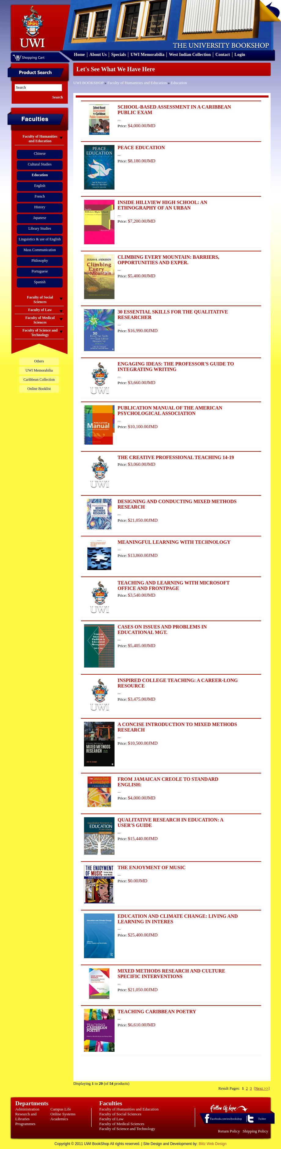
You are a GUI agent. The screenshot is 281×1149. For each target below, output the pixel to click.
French (40, 196)
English (40, 185)
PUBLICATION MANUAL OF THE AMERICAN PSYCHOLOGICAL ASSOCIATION (170, 410)
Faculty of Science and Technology (127, 1128)
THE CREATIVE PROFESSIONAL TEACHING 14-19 (176, 457)
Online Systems (62, 1114)
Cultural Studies (40, 164)
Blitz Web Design (213, 1144)
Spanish (40, 282)
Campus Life (60, 1109)
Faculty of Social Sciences (120, 1114)
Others (39, 361)
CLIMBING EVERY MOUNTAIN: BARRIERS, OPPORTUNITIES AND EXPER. (168, 259)
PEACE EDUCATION (141, 147)
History (39, 207)
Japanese (39, 218)
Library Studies (39, 228)
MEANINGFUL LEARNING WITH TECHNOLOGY (174, 542)
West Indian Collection (190, 54)
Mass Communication (40, 250)
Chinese (40, 153)
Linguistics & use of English (39, 239)
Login (240, 54)
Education (179, 82)
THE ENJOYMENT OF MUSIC (152, 867)
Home (79, 54)
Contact (222, 54)
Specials (118, 54)
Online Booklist (39, 389)
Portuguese (39, 271)
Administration (27, 1109)
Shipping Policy (255, 1131)
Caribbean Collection (39, 379)
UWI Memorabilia (147, 54)
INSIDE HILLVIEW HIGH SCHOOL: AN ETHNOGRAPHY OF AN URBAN (162, 205)
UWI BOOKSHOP (88, 82)
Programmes (25, 1123)
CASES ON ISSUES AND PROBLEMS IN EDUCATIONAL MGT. (162, 629)
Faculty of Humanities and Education (137, 82)
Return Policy (229, 1131)
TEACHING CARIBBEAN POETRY (157, 1011)
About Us (98, 54)
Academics (59, 1119)
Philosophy (39, 260)
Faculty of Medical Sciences (121, 1123)
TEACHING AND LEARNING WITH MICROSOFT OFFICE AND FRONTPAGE (174, 585)
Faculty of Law (111, 1119)
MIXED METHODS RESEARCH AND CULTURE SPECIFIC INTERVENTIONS (171, 973)
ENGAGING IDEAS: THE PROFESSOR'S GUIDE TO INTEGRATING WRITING (176, 366)
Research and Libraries (26, 1116)
